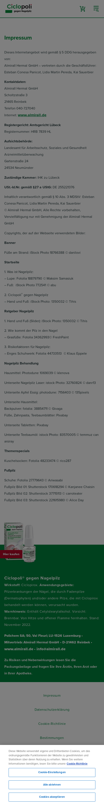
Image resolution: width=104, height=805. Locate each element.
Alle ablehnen (52, 784)
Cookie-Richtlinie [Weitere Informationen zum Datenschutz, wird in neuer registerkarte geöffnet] (77, 763)
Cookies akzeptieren (52, 797)
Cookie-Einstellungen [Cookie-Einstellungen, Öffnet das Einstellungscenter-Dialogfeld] (52, 772)
